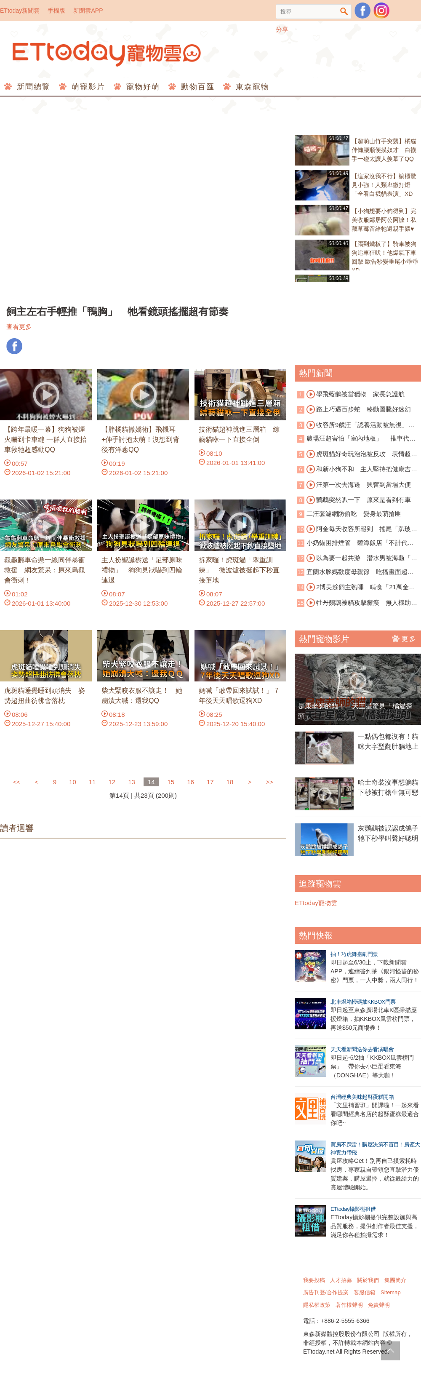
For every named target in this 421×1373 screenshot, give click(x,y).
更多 (404, 638)
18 (230, 781)
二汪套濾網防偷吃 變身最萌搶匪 (353, 513)
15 (171, 781)
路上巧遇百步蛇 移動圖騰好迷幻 (358, 409)
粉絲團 (362, 11)
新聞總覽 (32, 87)
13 (131, 781)
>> (269, 781)
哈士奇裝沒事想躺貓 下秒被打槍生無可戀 (389, 787)
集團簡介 (395, 1280)
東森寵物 (251, 87)
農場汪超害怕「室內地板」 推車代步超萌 (356, 439)
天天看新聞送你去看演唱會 (362, 1049)
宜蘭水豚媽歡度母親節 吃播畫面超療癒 (355, 572)
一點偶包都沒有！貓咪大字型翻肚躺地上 (388, 741)
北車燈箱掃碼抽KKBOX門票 (363, 1002)
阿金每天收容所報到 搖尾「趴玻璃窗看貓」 (357, 529)
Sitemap (391, 1292)
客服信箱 (365, 1292)
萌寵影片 (87, 87)
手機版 (56, 10)
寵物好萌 (141, 87)
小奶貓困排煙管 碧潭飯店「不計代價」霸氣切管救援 (352, 543)
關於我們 (368, 1280)
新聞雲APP (88, 10)
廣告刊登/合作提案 (326, 1292)
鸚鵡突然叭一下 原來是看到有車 (358, 500)
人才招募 (341, 1280)
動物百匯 (196, 87)
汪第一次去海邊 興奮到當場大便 (358, 485)
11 (92, 781)
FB (14, 346)
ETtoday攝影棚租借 (353, 1209)
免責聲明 (379, 1305)
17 (210, 781)
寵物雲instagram (381, 11)
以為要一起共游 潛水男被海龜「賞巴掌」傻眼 (357, 558)
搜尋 (344, 11)
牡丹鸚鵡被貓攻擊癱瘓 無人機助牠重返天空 (357, 603)
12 (111, 781)
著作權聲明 (349, 1305)
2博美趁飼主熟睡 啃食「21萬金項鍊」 (356, 587)
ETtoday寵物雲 (107, 53)
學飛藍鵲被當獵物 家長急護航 (355, 394)
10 (72, 781)
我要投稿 (314, 1280)
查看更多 (19, 326)
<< (17, 781)
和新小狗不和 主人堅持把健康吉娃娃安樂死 (357, 469)
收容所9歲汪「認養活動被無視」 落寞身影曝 (355, 425)
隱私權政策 (316, 1305)
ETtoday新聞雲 (20, 10)
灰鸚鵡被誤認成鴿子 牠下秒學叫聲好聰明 (389, 833)
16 (190, 781)
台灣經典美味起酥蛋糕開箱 (362, 1097)
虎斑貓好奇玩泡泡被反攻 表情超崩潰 (357, 454)
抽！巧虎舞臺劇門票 (354, 954)
